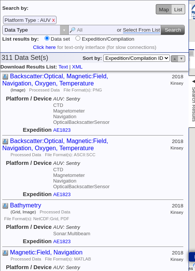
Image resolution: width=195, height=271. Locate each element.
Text (63, 67)
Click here (44, 47)
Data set (59, 39)
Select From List (141, 30)
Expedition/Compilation (107, 39)
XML (77, 67)
